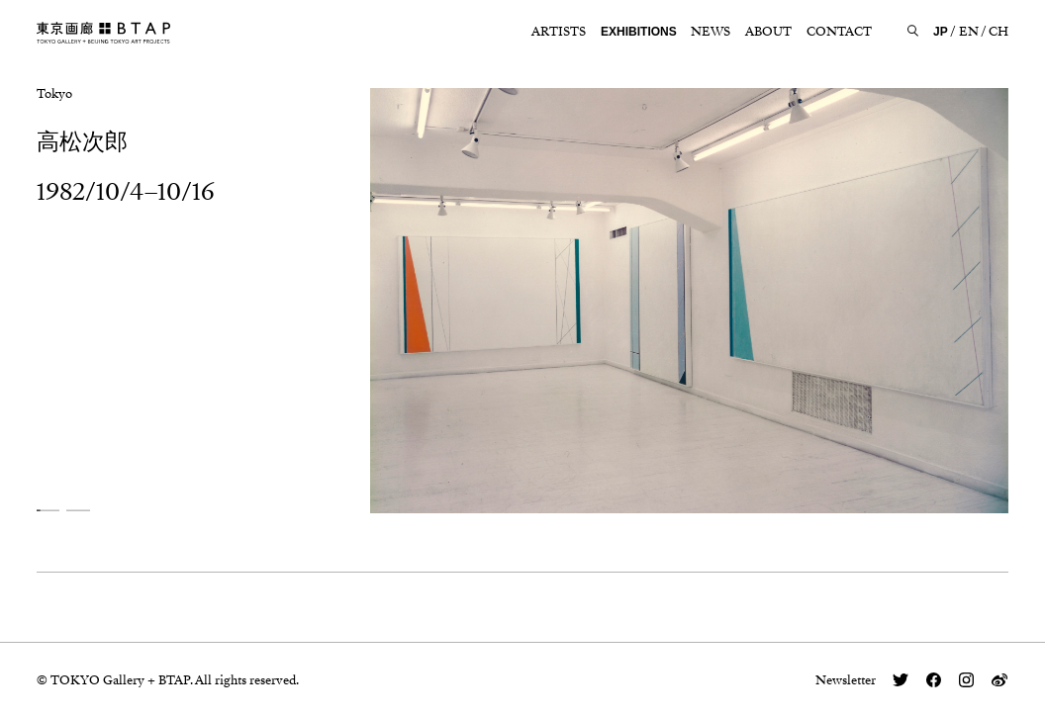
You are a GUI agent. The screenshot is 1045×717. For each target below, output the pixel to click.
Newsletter (845, 680)
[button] (48, 509)
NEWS (710, 32)
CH (998, 32)
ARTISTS (558, 32)
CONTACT (839, 32)
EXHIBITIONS (639, 32)
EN (969, 32)
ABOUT (768, 32)
